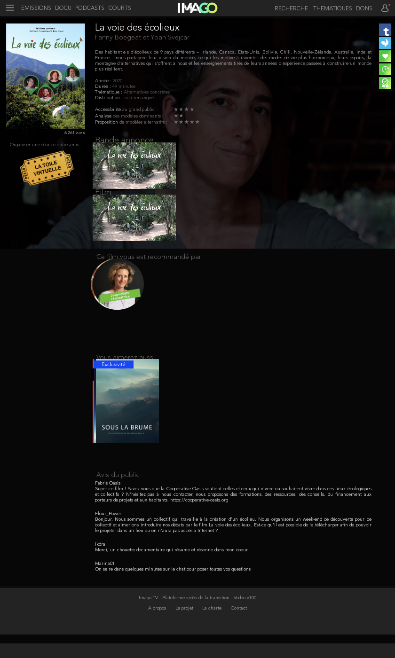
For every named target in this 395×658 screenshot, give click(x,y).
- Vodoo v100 (243, 621)
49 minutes (123, 86)
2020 (117, 80)
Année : (104, 80)
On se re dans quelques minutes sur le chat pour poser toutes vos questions (173, 592)
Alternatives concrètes (147, 92)
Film (103, 199)
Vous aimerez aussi (125, 374)
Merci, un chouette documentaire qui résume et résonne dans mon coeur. (172, 573)
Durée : (103, 86)
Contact (239, 631)
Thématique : (109, 92)
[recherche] (290, 9)
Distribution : (109, 97)
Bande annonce (124, 140)
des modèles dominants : (138, 116)
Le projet (185, 631)
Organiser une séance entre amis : (46, 144)
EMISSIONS (36, 8)
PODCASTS (89, 8)
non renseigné (139, 97)
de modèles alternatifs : (143, 122)
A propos (157, 631)
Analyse (104, 116)
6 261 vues (74, 133)
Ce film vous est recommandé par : (150, 270)
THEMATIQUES (332, 9)
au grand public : (140, 109)
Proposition (107, 122)
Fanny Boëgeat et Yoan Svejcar (142, 37)
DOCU (63, 8)
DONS (364, 9)
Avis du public (117, 498)
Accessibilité (108, 109)
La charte (212, 631)
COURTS (120, 8)
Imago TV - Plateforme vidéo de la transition (185, 621)
